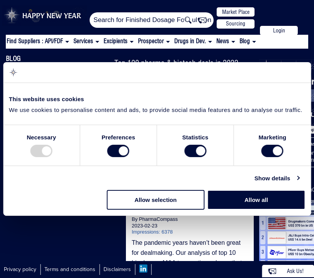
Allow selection (155, 200)
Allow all (256, 200)
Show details (272, 178)
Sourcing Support (235, 24)
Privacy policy (20, 269)
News (222, 41)
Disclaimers (117, 269)
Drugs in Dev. (190, 41)
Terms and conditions (69, 269)
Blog (244, 41)
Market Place (236, 11)
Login (279, 30)
